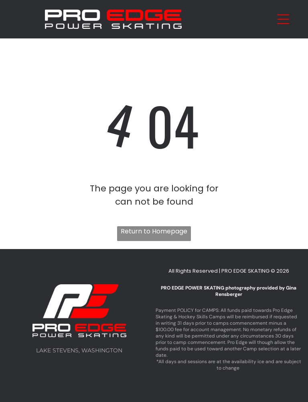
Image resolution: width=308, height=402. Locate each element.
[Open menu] (283, 19)
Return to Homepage (154, 231)
